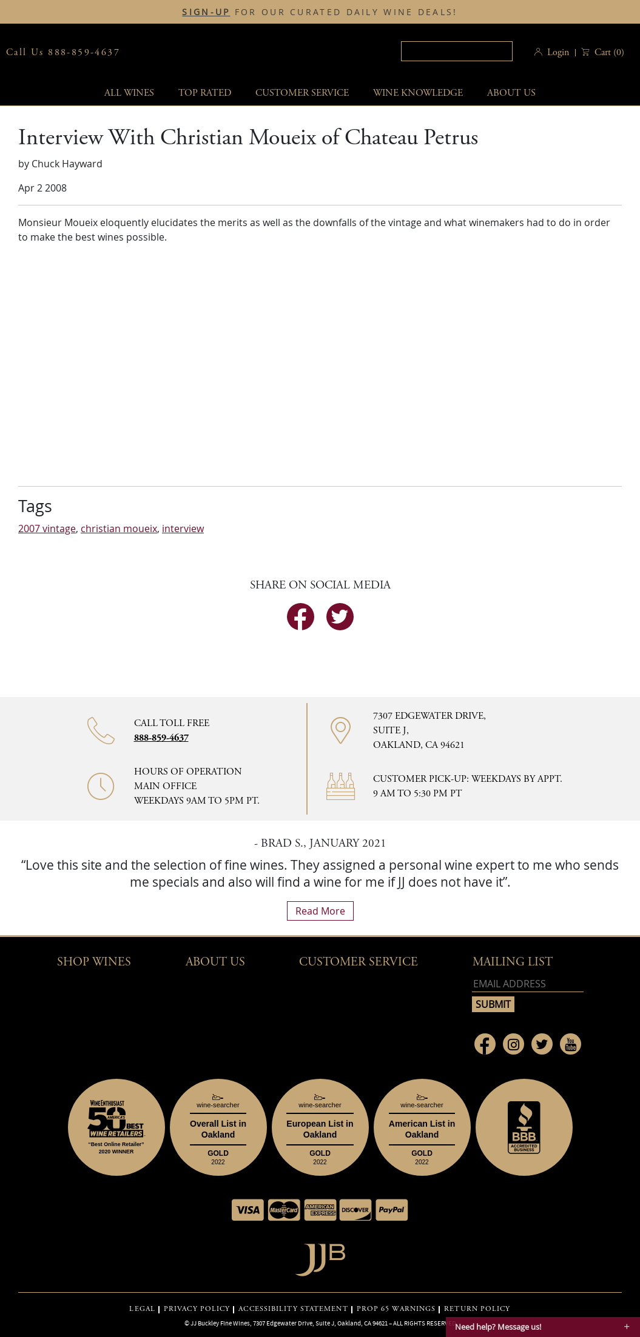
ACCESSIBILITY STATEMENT (293, 1309)
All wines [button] (129, 93)
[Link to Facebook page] (485, 1044)
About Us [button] (511, 93)
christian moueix (119, 528)
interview (183, 528)
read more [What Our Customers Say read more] (320, 911)
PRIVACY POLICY (197, 1309)
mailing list (513, 962)
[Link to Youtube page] (570, 1044)
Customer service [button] (302, 93)
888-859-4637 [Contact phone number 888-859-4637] (161, 738)
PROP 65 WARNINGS (396, 1309)
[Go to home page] (320, 1256)
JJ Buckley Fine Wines (220, 1323)
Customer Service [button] (358, 962)
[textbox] (457, 51)
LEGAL (142, 1309)
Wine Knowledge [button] (418, 93)
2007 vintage (47, 528)
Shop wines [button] (94, 962)
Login (558, 52)
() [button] (608, 52)
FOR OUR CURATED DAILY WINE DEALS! (319, 12)
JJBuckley (243, 52)
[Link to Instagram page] (513, 1044)
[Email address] (528, 984)
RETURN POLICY (477, 1309)
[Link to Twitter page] (542, 1044)
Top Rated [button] (204, 93)
